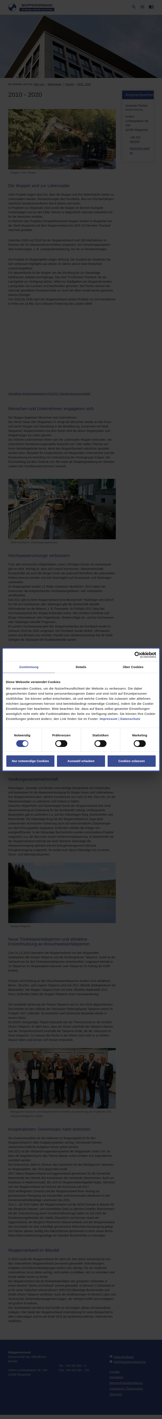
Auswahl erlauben (81, 761)
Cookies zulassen (131, 761)
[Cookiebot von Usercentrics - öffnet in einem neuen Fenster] (137, 655)
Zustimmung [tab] (28, 667)
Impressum (108, 719)
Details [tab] (81, 667)
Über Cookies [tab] (133, 667)
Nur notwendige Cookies (30, 761)
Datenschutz (130, 719)
